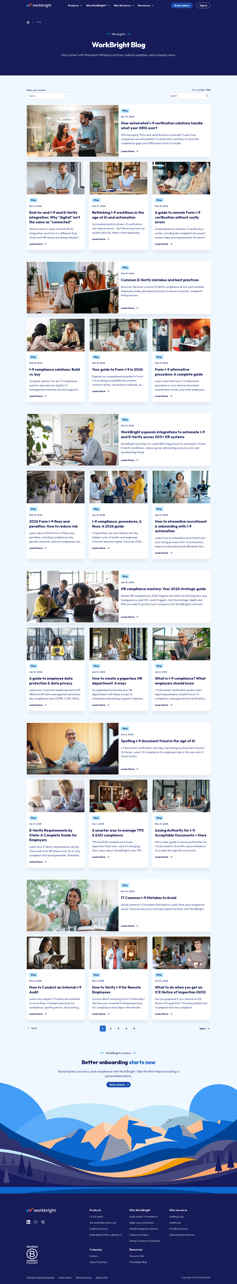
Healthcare (175, 1222)
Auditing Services (98, 1228)
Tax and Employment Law (102, 1222)
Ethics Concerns (84, 1277)
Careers (93, 1255)
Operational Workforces (182, 1234)
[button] (103, 1029)
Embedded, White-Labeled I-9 (105, 1234)
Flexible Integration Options (143, 1228)
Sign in (203, 5)
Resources (146, 5)
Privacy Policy (65, 1277)
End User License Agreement (40, 1277)
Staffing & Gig (176, 1216)
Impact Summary (98, 1262)
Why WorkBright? (98, 5)
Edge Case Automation (141, 1222)
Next (205, 1028)
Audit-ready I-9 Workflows (143, 1216)
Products (75, 5)
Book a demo (181, 5)
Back (32, 1028)
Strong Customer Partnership (144, 1240)
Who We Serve (124, 5)
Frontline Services (178, 1228)
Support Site (102, 1277)
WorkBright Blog (138, 1262)
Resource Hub (136, 1255)
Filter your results (36, 90)
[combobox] (48, 96)
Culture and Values (139, 1234)
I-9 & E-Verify (96, 1216)
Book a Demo (120, 1084)
